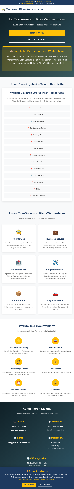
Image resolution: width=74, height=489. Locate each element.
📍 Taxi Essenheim (37, 121)
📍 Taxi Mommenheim (37, 155)
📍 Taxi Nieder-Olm (37, 169)
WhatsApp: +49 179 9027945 (44, 1)
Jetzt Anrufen (37, 33)
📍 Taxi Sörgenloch (37, 175)
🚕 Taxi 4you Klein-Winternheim (22, 9)
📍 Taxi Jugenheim (37, 135)
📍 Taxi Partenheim (37, 141)
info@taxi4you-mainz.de (27, 3)
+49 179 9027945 (18, 430)
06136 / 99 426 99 (29, 1)
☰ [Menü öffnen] (70, 9)
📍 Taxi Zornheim (37, 114)
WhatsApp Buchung (37, 40)
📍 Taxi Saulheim (37, 182)
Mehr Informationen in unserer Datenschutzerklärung (37, 479)
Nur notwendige (45, 484)
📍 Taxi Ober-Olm (37, 162)
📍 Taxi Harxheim (37, 148)
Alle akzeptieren (29, 484)
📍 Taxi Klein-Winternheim (37, 108)
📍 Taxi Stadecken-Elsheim (37, 128)
